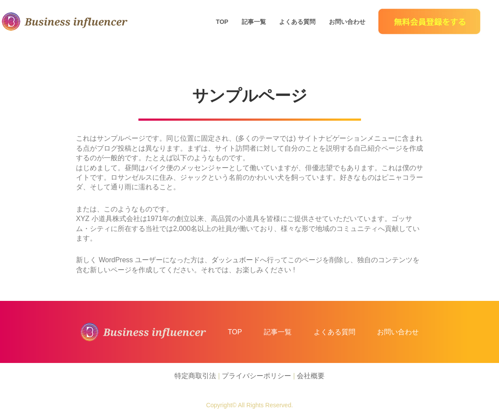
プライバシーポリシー (256, 375)
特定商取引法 (195, 375)
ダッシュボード (235, 260)
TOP (222, 21)
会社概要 (311, 375)
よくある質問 (297, 21)
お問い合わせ (347, 21)
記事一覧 (254, 21)
